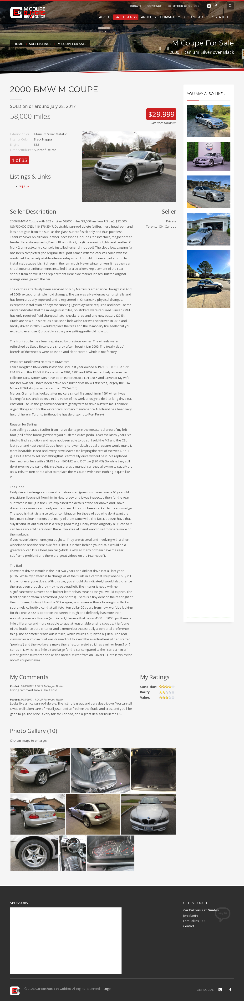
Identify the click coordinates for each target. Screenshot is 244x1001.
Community (170, 17)
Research (219, 17)
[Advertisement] (209, 392)
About (105, 17)
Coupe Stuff (195, 17)
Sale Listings (126, 17)
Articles (148, 17)
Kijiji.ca (24, 186)
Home (18, 44)
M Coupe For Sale (72, 44)
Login (107, 988)
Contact (188, 926)
